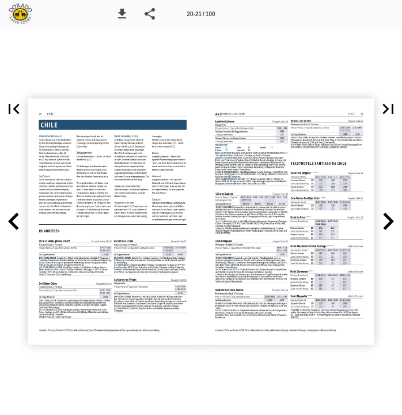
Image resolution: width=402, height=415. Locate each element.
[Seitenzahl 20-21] (201, 14)
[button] (122, 14)
